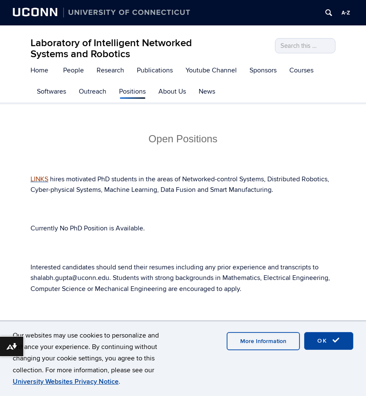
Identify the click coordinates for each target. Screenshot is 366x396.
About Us (172, 91)
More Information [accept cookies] (263, 341)
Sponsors (263, 70)
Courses (301, 70)
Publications (155, 70)
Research (110, 70)
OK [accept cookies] (328, 340)
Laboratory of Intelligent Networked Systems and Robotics (111, 48)
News (207, 91)
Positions (132, 91)
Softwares (51, 91)
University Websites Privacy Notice (66, 381)
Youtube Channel (211, 70)
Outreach (92, 91)
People (73, 70)
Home (39, 70)
